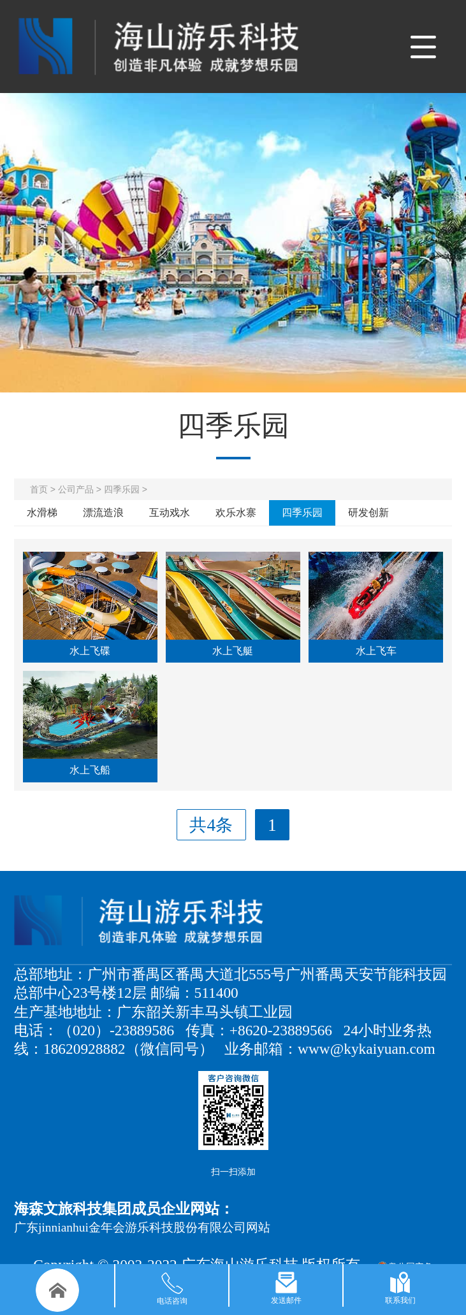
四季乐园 (122, 489)
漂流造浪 (103, 512)
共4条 (211, 825)
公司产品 (76, 489)
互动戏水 (169, 512)
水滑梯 (42, 512)
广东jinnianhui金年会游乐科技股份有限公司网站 (142, 1227)
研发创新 (368, 512)
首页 (39, 489)
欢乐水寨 (235, 512)
